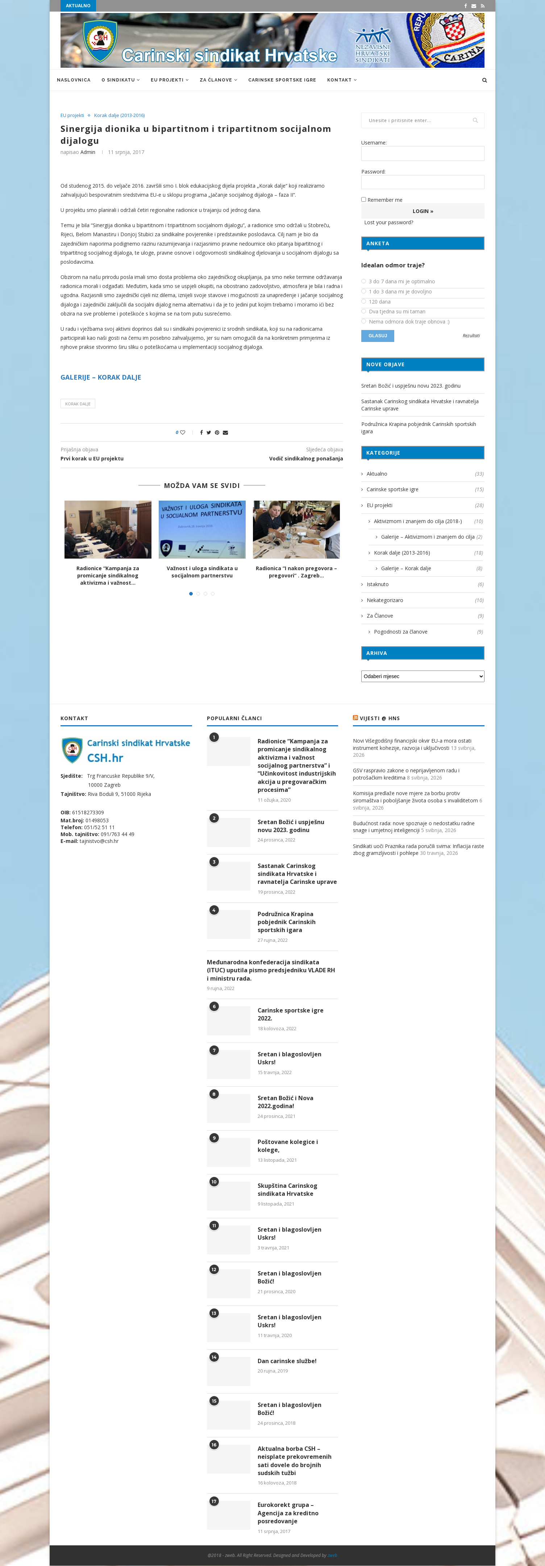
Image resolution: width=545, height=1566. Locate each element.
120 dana (376, 301)
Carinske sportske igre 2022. (291, 1014)
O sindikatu (118, 80)
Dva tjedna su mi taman (393, 311)
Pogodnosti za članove (428, 631)
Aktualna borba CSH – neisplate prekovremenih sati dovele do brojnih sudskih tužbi (295, 1461)
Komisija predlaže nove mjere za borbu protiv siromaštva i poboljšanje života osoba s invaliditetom (415, 797)
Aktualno (425, 473)
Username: (374, 142)
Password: (373, 171)
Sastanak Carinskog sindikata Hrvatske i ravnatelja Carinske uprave (297, 874)
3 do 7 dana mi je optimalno (398, 281)
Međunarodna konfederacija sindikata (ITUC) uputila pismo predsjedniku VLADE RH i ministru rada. (271, 970)
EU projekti (167, 80)
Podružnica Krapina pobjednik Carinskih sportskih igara (287, 922)
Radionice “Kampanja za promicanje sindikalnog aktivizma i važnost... (107, 575)
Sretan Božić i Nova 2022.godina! (285, 1102)
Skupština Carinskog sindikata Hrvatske (288, 1190)
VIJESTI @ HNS (380, 718)
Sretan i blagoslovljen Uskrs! (289, 1058)
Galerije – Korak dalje (431, 568)
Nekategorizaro (425, 600)
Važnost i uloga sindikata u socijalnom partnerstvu (202, 572)
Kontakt (339, 80)
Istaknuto (425, 584)
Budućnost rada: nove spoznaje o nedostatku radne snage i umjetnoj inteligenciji (414, 827)
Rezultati (471, 336)
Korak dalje (78, 403)
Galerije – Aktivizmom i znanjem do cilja (431, 536)
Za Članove (216, 80)
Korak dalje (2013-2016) (119, 115)
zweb (332, 1555)
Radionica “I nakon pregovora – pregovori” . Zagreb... (296, 572)
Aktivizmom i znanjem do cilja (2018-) (428, 521)
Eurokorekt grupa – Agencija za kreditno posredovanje (288, 1513)
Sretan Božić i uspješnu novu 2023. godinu (411, 385)
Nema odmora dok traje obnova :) (405, 321)
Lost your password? (388, 222)
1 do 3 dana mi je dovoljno (396, 291)
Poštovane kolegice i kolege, (288, 1146)
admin (87, 152)
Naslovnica (74, 80)
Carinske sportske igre (282, 80)
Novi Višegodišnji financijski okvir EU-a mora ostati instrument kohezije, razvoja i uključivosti (412, 744)
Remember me (385, 199)
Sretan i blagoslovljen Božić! (289, 1277)
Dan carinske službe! (287, 1361)
